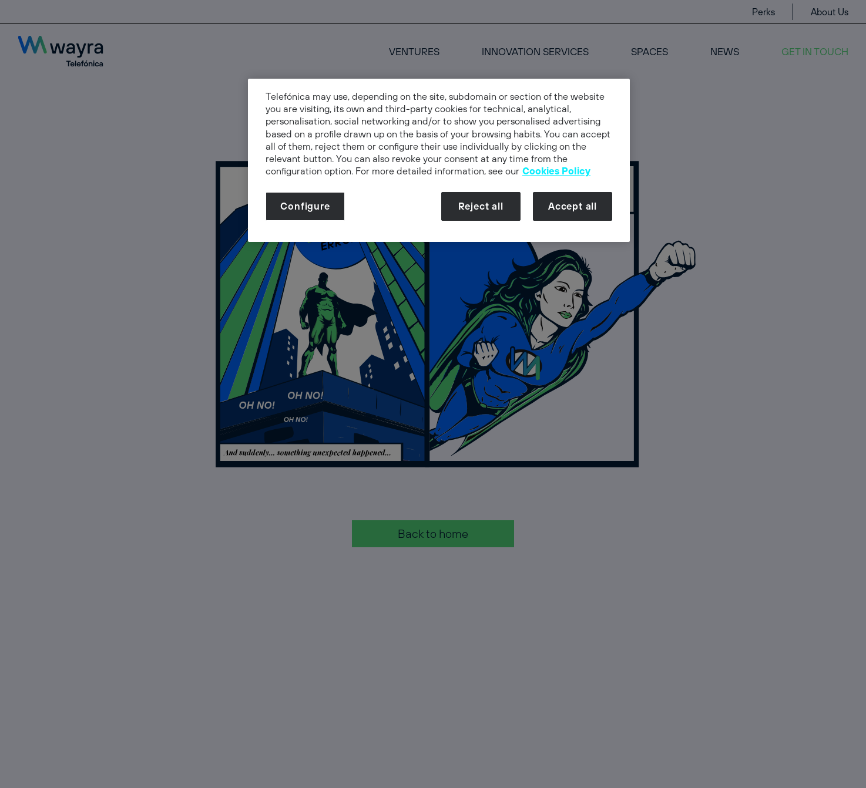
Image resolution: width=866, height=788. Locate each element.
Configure (305, 206)
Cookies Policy (556, 171)
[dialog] (439, 160)
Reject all (481, 206)
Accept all (572, 206)
